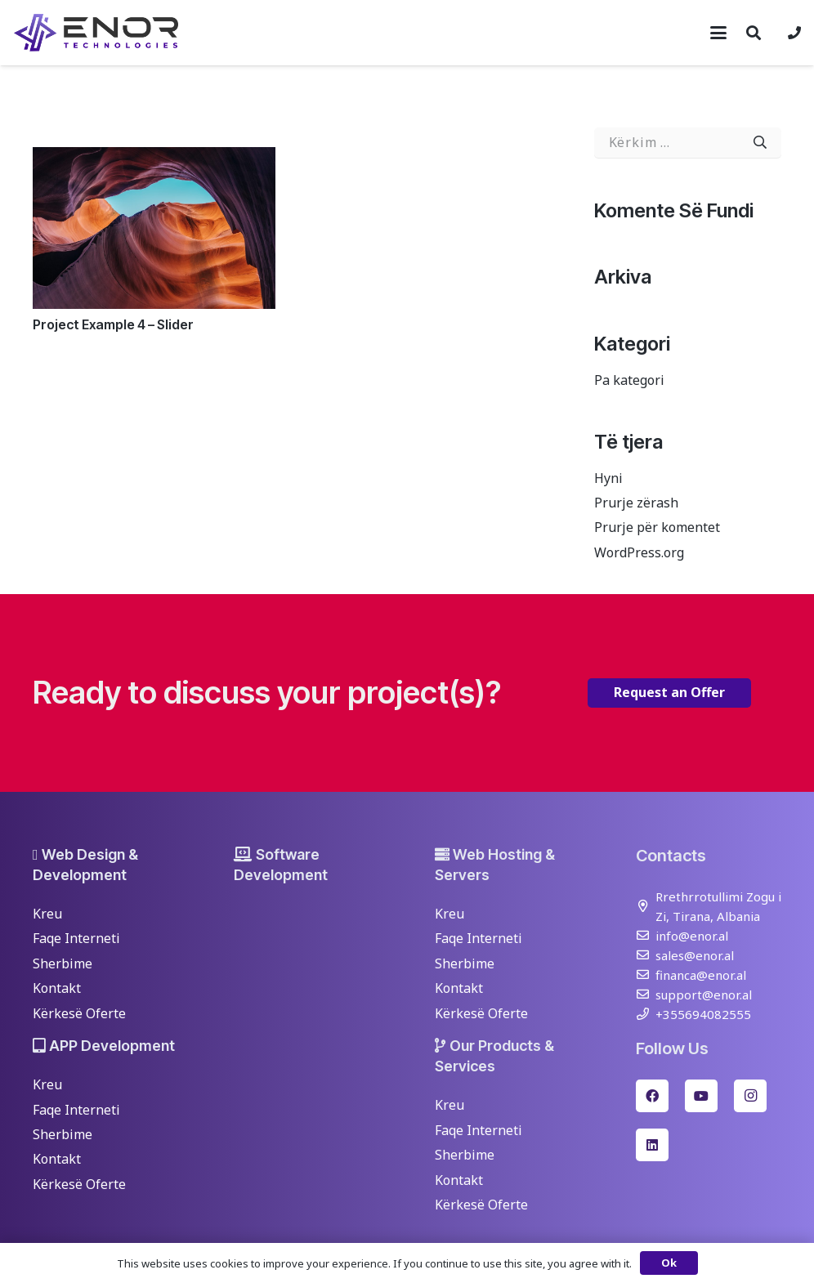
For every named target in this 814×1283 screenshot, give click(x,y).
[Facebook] (652, 1096)
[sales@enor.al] (645, 955)
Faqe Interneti (76, 938)
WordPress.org (639, 552)
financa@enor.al (700, 975)
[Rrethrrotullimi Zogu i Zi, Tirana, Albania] (645, 906)
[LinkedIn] (652, 1145)
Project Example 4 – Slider (113, 324)
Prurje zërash (636, 503)
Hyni (608, 478)
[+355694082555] (645, 1014)
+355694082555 (703, 1014)
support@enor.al (703, 994)
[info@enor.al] (645, 935)
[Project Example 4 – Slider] (154, 228)
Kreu (47, 914)
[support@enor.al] (645, 994)
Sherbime (62, 963)
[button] (718, 33)
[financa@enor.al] (645, 974)
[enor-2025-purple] (96, 32)
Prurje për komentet (657, 527)
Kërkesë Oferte (79, 1013)
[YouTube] (701, 1096)
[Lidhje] (794, 33)
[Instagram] (750, 1096)
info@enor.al (691, 936)
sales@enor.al (694, 955)
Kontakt (57, 988)
